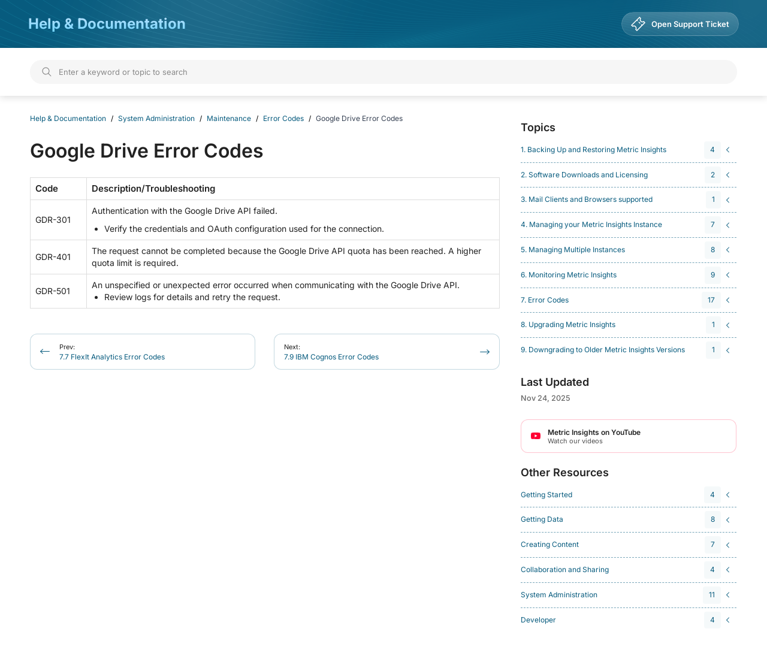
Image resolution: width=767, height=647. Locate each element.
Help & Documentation (107, 23)
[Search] (383, 72)
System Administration (156, 118)
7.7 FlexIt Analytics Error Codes (112, 352)
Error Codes (283, 118)
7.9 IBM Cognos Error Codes (331, 352)
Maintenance (229, 118)
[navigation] (627, 150)
